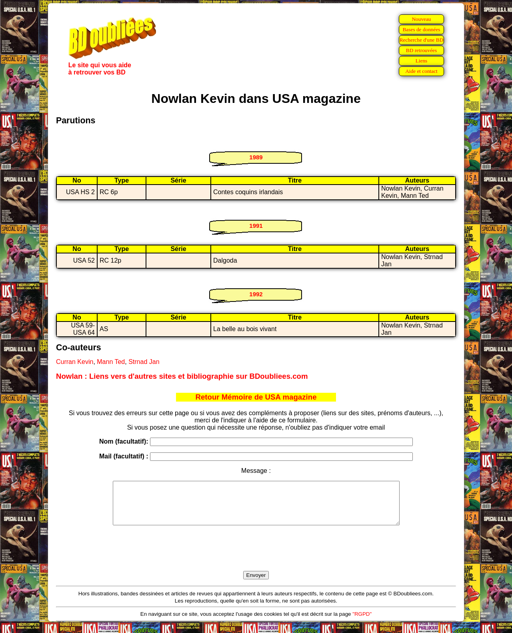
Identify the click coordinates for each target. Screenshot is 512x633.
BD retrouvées (421, 50)
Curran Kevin (74, 361)
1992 (255, 294)
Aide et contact (421, 71)
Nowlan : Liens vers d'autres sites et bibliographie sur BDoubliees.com (182, 376)
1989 (255, 157)
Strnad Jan (143, 361)
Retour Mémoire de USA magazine (255, 397)
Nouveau (421, 19)
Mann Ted (111, 361)
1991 (255, 225)
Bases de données (421, 29)
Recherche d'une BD (422, 40)
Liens (422, 61)
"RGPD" (362, 622)
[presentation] (256, 557)
